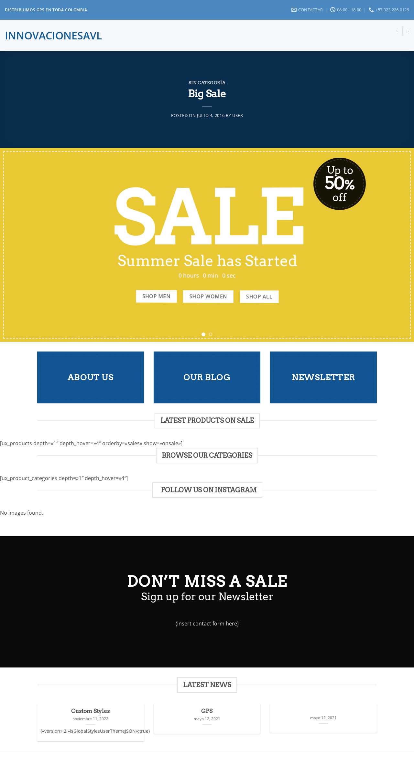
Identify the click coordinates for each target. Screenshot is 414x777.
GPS (206, 711)
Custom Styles (90, 711)
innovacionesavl (41, 35)
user (237, 115)
